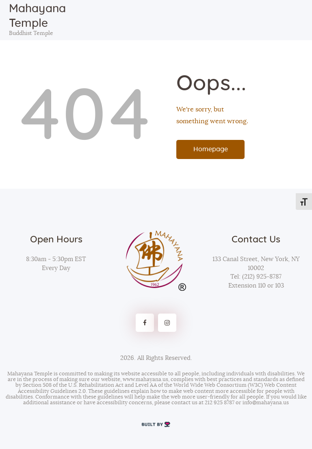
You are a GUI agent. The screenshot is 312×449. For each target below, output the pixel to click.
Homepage (210, 149)
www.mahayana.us (145, 379)
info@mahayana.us (266, 402)
